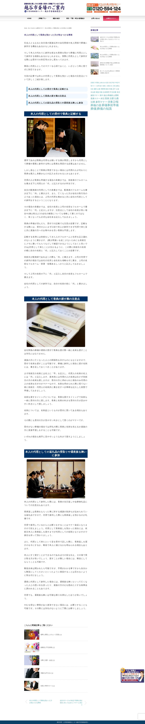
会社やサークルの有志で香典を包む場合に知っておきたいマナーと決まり (71, 703)
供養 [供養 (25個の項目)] (110, 101)
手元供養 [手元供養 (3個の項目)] (113, 92)
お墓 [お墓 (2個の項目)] (98, 89)
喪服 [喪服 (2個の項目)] (110, 89)
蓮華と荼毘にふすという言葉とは (51, 634)
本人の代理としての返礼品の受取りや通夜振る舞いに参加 (55, 103)
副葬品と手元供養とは (48, 647)
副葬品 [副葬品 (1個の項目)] (118, 86)
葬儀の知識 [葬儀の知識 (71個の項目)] (104, 108)
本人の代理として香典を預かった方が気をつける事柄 (58, 28)
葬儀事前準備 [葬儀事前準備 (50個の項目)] (110, 105)
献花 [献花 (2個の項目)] (107, 89)
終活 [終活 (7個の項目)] (103, 98)
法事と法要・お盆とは (48, 660)
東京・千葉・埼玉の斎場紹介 (75, 18)
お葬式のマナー (111, 18)
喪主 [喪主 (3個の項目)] (118, 92)
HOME (29, 18)
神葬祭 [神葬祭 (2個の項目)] (103, 89)
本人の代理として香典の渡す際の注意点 (47, 96)
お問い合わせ (95, 18)
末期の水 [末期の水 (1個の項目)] (109, 86)
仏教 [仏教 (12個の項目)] (116, 98)
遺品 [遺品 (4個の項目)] (105, 95)
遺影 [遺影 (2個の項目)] (95, 89)
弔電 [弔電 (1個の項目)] (116, 82)
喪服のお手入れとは (47, 673)
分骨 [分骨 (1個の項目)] (114, 86)
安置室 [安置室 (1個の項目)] (93, 82)
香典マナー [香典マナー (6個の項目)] (95, 98)
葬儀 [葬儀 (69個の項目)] (93, 108)
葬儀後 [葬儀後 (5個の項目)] (110, 95)
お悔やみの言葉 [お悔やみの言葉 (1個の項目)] (104, 82)
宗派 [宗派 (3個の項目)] (101, 92)
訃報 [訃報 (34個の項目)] (116, 101)
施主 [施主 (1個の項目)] (100, 86)
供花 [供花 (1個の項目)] (110, 82)
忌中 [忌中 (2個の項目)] (114, 89)
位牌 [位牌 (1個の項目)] (97, 86)
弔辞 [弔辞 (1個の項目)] (113, 82)
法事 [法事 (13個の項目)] (93, 102)
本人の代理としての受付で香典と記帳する (48, 89)
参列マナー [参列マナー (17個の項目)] (101, 102)
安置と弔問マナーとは (48, 686)
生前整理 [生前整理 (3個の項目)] (106, 92)
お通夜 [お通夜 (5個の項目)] (116, 95)
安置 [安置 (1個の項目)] (92, 89)
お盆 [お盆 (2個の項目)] (117, 89)
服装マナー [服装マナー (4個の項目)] (95, 95)
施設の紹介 (56, 18)
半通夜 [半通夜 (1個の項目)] (97, 82)
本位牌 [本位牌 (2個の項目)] (93, 92)
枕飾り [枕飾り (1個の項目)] (104, 86)
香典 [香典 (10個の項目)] (107, 98)
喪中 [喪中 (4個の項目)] (101, 95)
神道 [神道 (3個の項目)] (97, 92)
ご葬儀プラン (42, 18)
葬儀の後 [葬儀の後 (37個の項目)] (96, 105)
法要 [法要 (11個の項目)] (112, 98)
